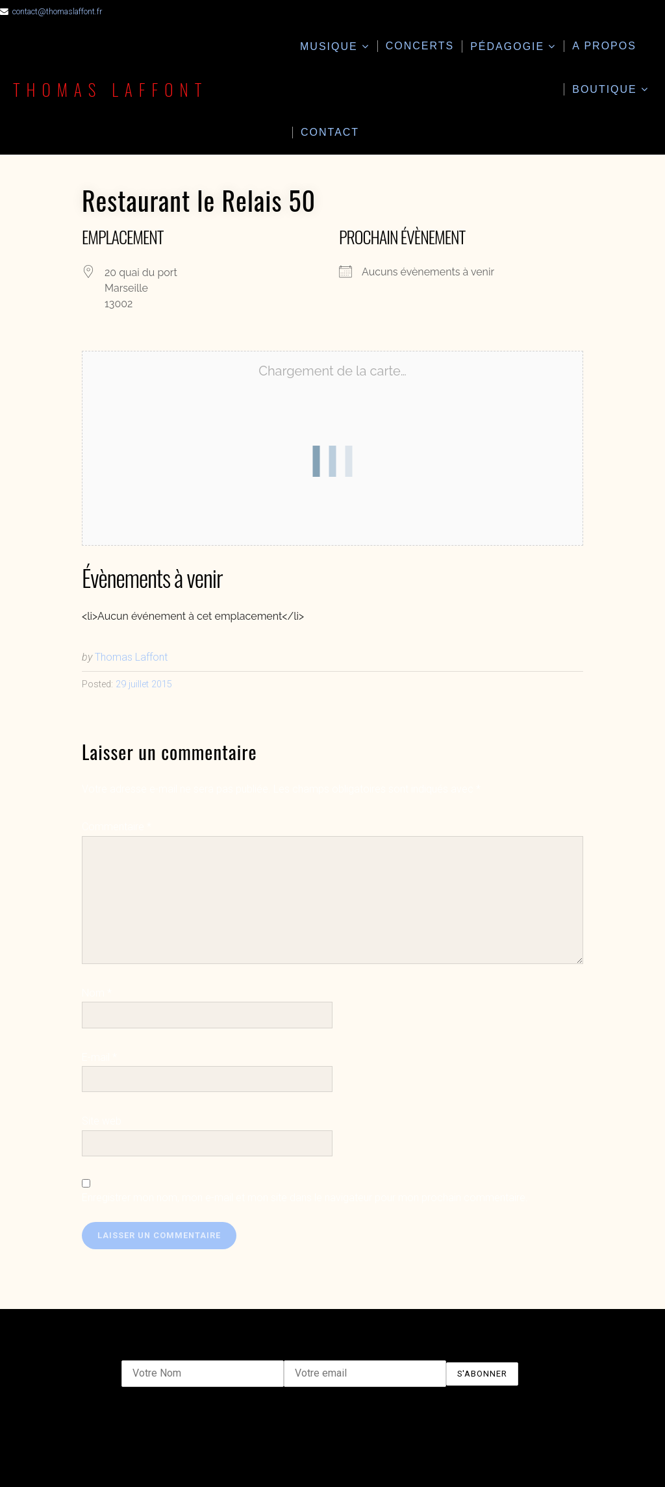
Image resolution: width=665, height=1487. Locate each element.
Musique (329, 46)
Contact (330, 132)
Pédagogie (507, 46)
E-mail (99, 1057)
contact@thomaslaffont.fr (57, 11)
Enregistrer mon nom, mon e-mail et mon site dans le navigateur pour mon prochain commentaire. (305, 1197)
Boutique (604, 89)
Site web (101, 1121)
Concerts (420, 45)
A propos (604, 45)
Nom (97, 993)
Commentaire (116, 826)
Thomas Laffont (110, 89)
